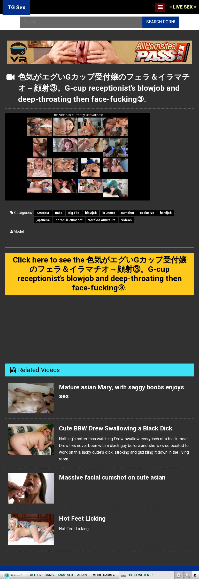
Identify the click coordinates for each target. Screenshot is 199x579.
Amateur (42, 213)
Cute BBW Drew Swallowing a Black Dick (115, 428)
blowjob (91, 213)
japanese (43, 220)
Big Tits (73, 213)
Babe (59, 213)
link (194, 498)
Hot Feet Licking (82, 518)
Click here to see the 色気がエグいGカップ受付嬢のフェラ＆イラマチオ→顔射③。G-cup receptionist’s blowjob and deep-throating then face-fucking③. (99, 273)
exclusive (147, 213)
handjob (166, 213)
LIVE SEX (182, 7)
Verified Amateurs (102, 220)
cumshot (127, 213)
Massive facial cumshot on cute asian (112, 477)
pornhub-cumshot (69, 220)
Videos (126, 220)
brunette (108, 213)
